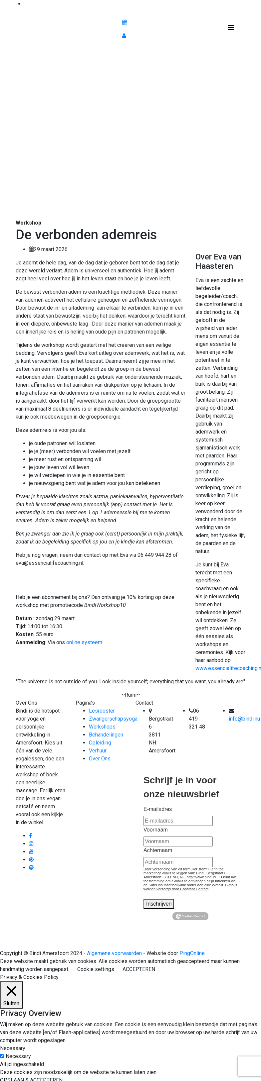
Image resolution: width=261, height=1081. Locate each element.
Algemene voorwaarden (114, 953)
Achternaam (157, 850)
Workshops (102, 727)
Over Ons (100, 758)
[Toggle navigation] (230, 29)
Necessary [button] (12, 1048)
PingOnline (192, 953)
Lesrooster (102, 711)
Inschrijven (158, 904)
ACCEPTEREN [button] (139, 969)
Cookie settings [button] (95, 969)
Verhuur (98, 750)
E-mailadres (157, 809)
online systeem (84, 642)
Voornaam (155, 830)
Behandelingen (106, 735)
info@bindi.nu (244, 719)
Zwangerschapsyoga (113, 719)
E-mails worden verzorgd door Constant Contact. (190, 887)
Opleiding (100, 742)
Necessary (18, 1056)
